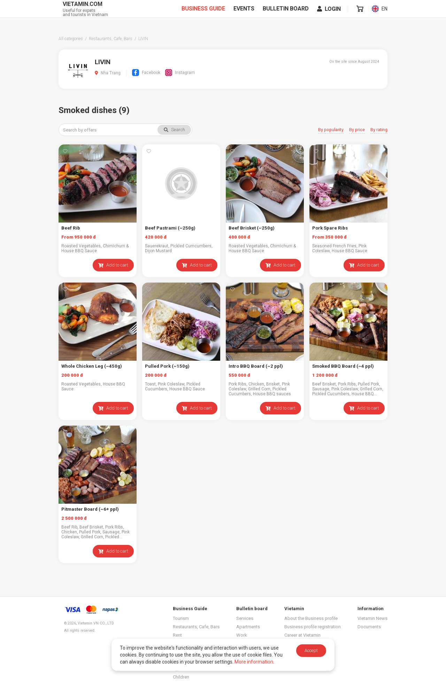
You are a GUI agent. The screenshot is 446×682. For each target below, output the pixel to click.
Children (181, 677)
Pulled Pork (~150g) (167, 366)
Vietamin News (372, 618)
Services (244, 618)
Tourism (181, 618)
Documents (369, 626)
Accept (311, 650)
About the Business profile (311, 618)
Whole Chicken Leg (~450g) (91, 366)
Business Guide (203, 14)
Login (329, 14)
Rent (177, 635)
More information (253, 662)
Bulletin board (286, 14)
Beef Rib (70, 228)
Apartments (248, 626)
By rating (378, 129)
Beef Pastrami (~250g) (169, 228)
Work (241, 635)
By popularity (332, 129)
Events (244, 14)
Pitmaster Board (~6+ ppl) (89, 509)
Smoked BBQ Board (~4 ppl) (342, 366)
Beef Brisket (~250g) (251, 228)
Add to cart (113, 265)
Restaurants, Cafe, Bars (196, 626)
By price (357, 129)
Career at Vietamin (302, 635)
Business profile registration (312, 626)
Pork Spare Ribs (329, 228)
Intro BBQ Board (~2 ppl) (255, 366)
